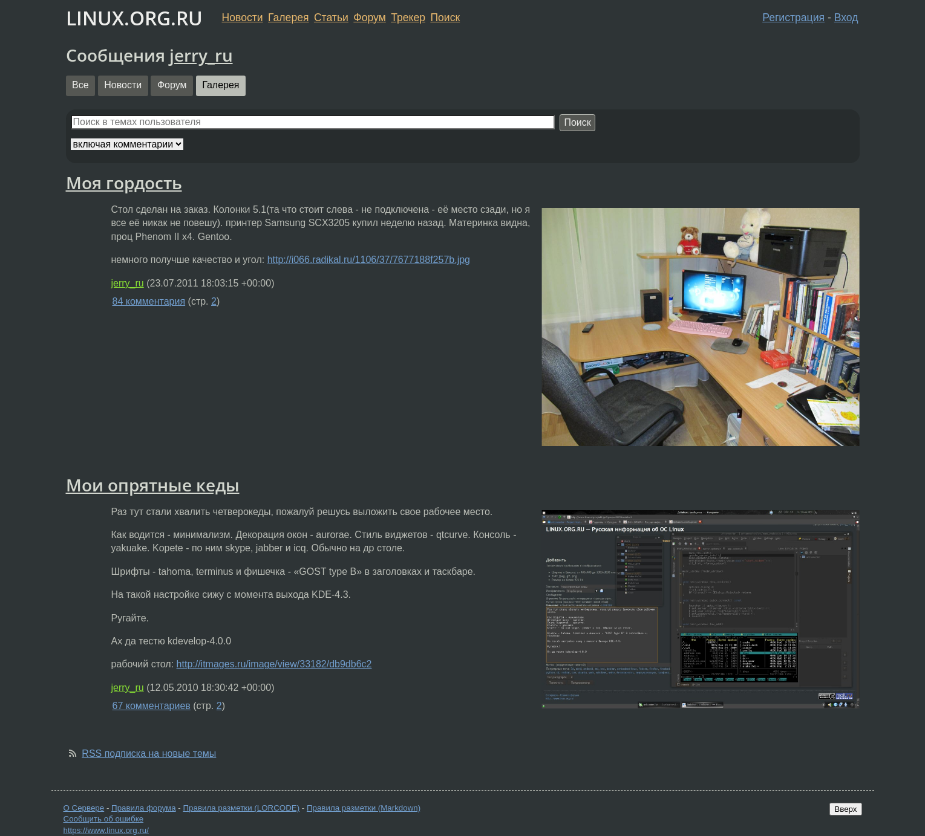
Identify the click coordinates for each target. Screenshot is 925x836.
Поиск (445, 17)
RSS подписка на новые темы (149, 753)
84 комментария (149, 301)
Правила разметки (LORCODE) (241, 807)
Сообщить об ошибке (104, 818)
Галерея (288, 17)
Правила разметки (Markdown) (363, 807)
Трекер (408, 17)
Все (80, 85)
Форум (369, 17)
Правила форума (143, 807)
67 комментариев (152, 706)
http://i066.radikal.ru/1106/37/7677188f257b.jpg (368, 259)
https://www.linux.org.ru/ (106, 830)
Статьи (331, 17)
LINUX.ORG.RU (134, 18)
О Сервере (84, 807)
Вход (846, 17)
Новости (242, 17)
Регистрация (793, 17)
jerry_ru (201, 55)
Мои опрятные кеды (153, 484)
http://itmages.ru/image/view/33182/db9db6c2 (274, 664)
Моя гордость (124, 182)
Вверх (845, 809)
